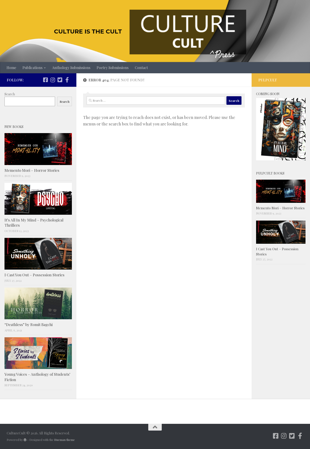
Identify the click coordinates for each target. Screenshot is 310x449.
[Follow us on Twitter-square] (59, 80)
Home (11, 67)
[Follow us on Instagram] (52, 80)
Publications (32, 67)
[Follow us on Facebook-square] (45, 80)
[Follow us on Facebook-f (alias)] (67, 80)
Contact (141, 67)
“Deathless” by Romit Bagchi (28, 324)
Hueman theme (64, 440)
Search (9, 94)
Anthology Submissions (71, 67)
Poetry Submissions (112, 67)
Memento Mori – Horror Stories (31, 170)
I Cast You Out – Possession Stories (34, 274)
